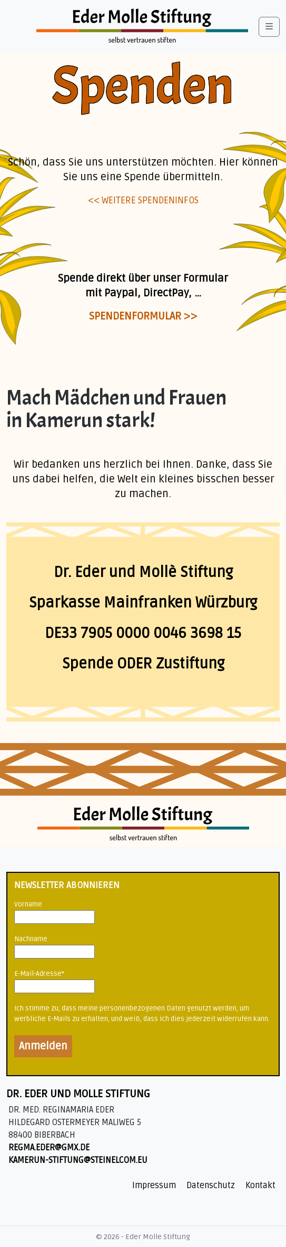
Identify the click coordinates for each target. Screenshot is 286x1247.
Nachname (30, 939)
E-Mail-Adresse (39, 974)
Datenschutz (210, 1185)
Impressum (154, 1185)
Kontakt (260, 1185)
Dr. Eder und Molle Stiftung (78, 1094)
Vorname (28, 904)
